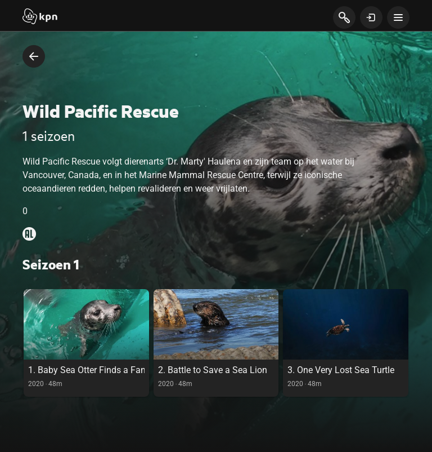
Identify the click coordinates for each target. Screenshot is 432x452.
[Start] (40, 17)
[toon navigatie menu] (398, 17)
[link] (86, 343)
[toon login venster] (371, 17)
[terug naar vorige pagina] (33, 56)
